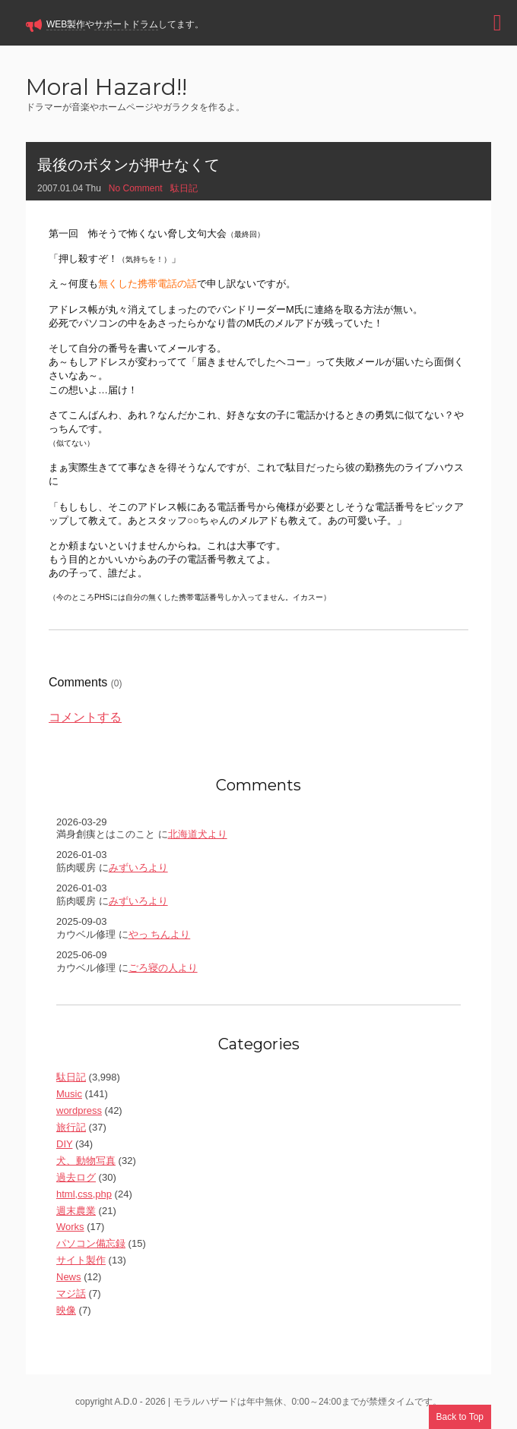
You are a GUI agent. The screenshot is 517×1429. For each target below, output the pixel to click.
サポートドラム (126, 24)
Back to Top (460, 1417)
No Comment (136, 188)
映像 (66, 1310)
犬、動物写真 (86, 1160)
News (68, 1276)
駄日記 (184, 188)
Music (69, 1093)
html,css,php (84, 1194)
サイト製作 (81, 1260)
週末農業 (76, 1210)
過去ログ (76, 1177)
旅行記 (71, 1127)
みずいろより (138, 867)
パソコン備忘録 (90, 1243)
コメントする (85, 717)
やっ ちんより (159, 934)
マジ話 (71, 1293)
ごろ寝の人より (163, 967)
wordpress (79, 1110)
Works (70, 1226)
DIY (64, 1144)
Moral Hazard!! (106, 88)
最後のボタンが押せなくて (128, 164)
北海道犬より (197, 834)
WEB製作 (65, 24)
